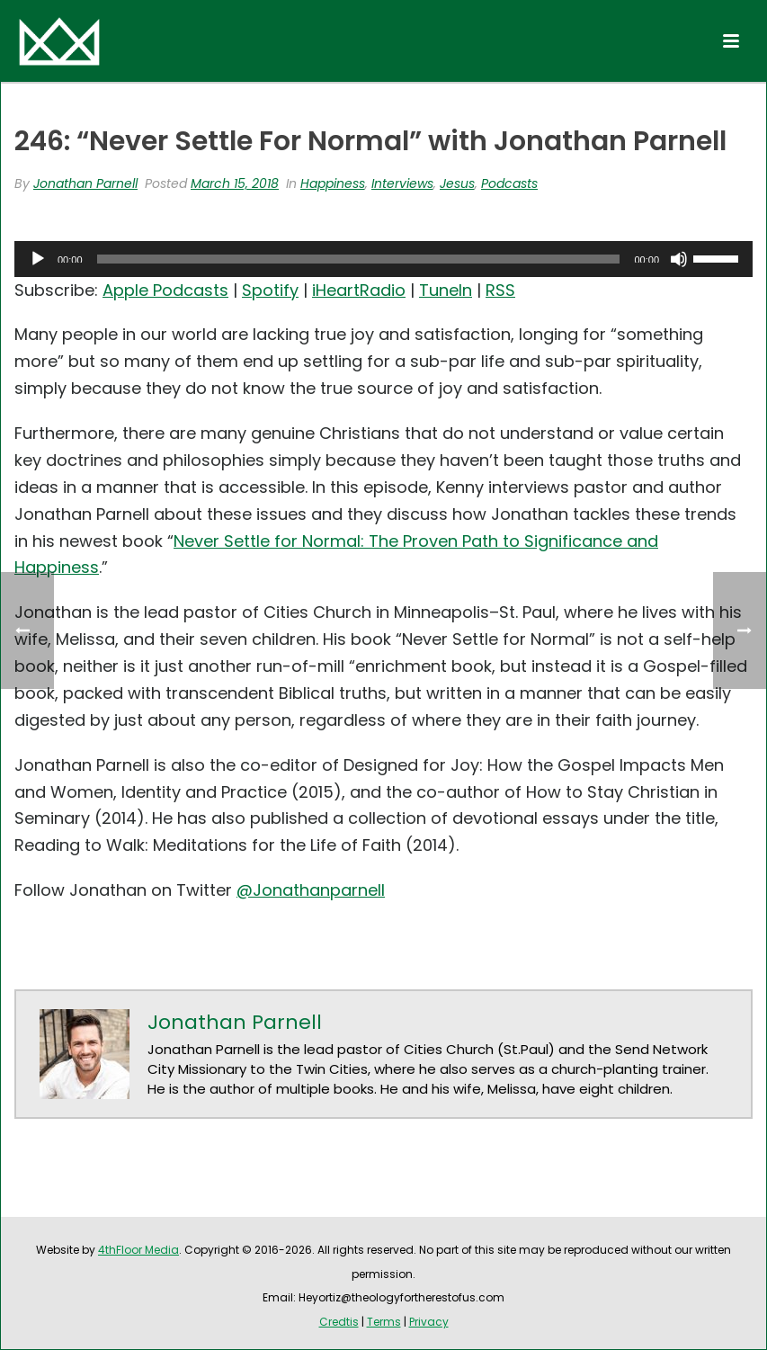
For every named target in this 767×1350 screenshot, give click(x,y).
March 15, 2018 (235, 183)
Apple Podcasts (165, 290)
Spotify (270, 290)
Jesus (457, 183)
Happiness (332, 183)
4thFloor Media (138, 1249)
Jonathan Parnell (85, 183)
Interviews (402, 183)
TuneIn (445, 290)
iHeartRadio (359, 290)
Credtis (339, 1321)
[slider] (358, 259)
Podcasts (509, 183)
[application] (383, 259)
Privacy (429, 1321)
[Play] (38, 259)
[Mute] (679, 259)
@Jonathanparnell (310, 890)
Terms (384, 1321)
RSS (500, 290)
